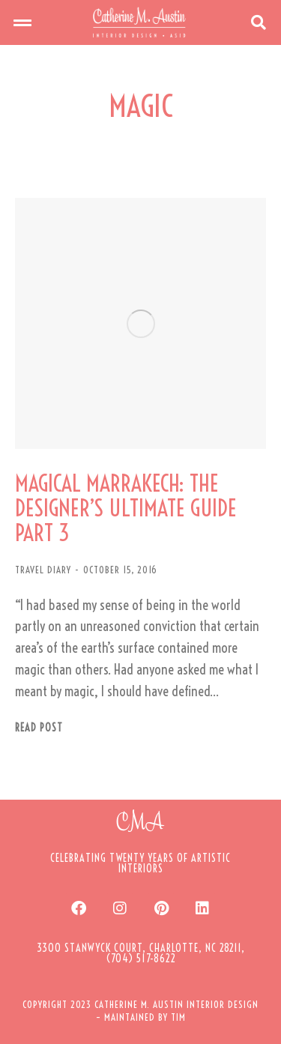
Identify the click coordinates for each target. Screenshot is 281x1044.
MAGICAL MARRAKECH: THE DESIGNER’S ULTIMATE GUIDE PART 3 (126, 508)
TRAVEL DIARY (43, 570)
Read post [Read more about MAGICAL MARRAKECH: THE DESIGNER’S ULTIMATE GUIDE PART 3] (39, 728)
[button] (22, 22)
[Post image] (140, 323)
